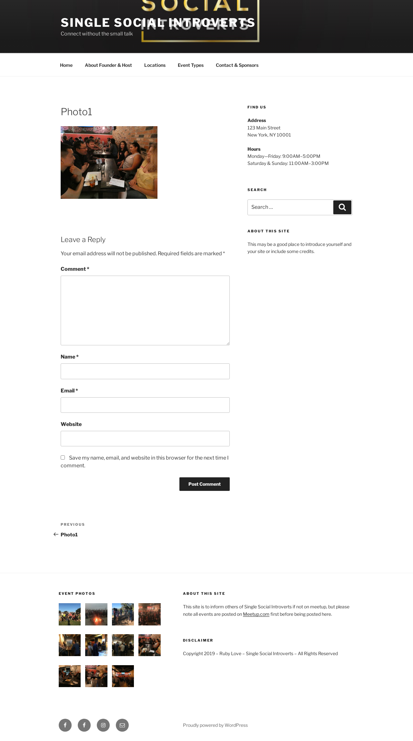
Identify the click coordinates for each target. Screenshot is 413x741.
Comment (75, 269)
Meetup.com (256, 614)
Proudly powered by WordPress (215, 725)
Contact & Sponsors (237, 65)
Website (71, 424)
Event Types (191, 65)
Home (66, 65)
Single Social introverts (158, 22)
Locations (155, 65)
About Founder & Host (108, 65)
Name (70, 357)
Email (69, 391)
